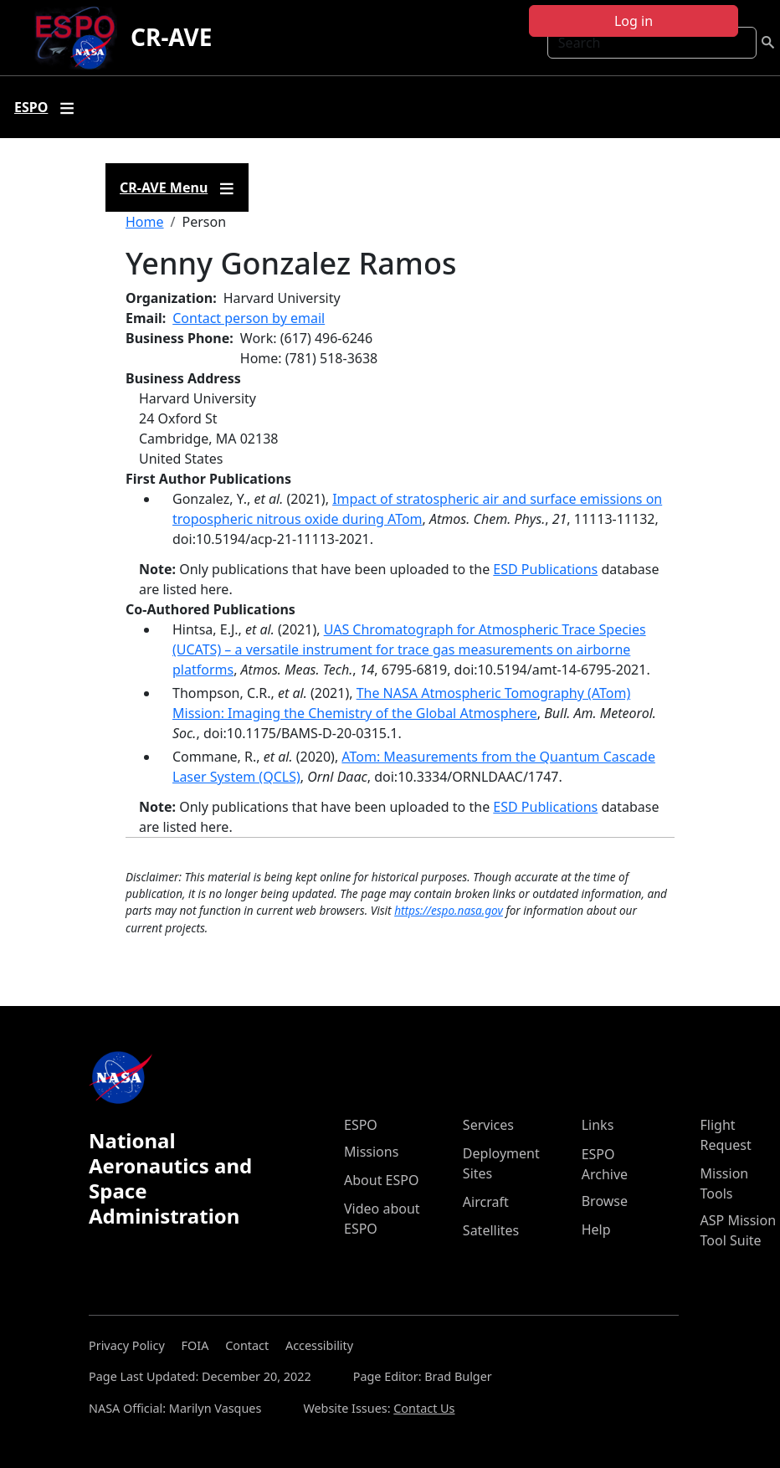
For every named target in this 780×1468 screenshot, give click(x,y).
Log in (633, 21)
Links (598, 1125)
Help (596, 1229)
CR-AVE (171, 37)
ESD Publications (545, 569)
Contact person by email (248, 318)
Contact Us (423, 1408)
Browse (605, 1201)
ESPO (360, 1125)
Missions (371, 1151)
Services (488, 1125)
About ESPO (381, 1180)
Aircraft (486, 1202)
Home (145, 222)
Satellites (491, 1230)
